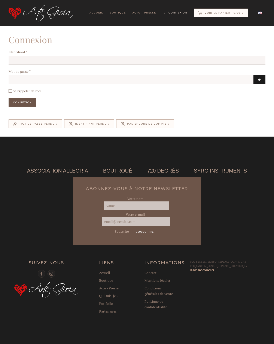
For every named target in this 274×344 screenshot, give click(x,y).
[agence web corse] (201, 270)
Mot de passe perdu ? (35, 124)
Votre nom (135, 198)
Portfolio (105, 303)
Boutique (118, 12)
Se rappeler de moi (27, 91)
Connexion (174, 13)
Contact (150, 272)
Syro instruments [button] (220, 171)
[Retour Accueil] (41, 12)
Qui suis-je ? (108, 295)
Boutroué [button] (117, 171)
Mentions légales (157, 280)
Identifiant (18, 52)
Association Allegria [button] (57, 171)
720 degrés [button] (163, 171)
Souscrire (120, 231)
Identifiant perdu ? (89, 124)
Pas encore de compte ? (145, 124)
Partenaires (107, 311)
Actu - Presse (144, 12)
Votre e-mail (134, 214)
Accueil (96, 12)
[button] (221, 13)
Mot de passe (20, 71)
